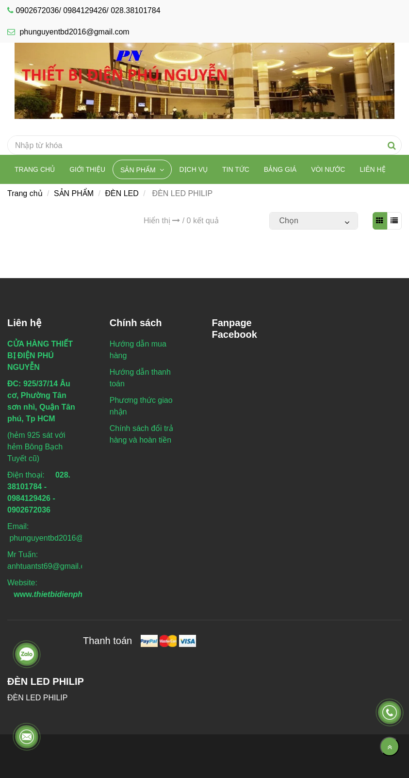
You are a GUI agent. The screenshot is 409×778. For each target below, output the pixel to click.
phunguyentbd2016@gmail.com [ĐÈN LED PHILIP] (68, 32)
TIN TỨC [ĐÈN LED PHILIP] (235, 169)
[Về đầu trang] (389, 746)
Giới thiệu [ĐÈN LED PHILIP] (87, 169)
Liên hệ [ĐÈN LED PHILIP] (372, 169)
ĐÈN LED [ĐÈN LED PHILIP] (121, 193)
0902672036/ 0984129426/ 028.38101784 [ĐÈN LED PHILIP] (88, 10)
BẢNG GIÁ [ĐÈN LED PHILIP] (280, 169)
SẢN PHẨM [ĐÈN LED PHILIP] (138, 170)
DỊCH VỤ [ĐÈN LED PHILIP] (193, 169)
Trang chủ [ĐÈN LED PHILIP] (35, 169)
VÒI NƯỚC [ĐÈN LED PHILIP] (328, 169)
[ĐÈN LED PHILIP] (204, 80)
